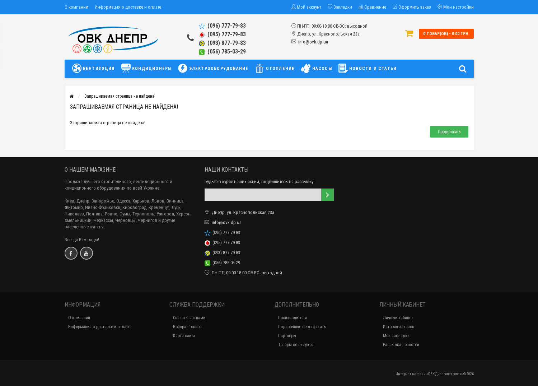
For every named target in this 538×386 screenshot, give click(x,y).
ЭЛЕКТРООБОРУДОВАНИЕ (213, 68)
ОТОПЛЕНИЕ (275, 68)
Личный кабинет (398, 317)
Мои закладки (396, 335)
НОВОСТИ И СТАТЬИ (367, 68)
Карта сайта (184, 335)
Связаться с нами (189, 317)
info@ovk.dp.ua (313, 42)
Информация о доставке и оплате (128, 7)
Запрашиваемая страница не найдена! (119, 96)
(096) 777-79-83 (222, 25)
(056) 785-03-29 (222, 51)
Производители (292, 317)
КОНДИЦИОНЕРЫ (146, 68)
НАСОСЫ (316, 68)
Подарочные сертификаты (302, 326)
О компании (76, 7)
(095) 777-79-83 (222, 34)
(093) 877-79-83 (222, 42)
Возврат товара (187, 326)
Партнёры (287, 335)
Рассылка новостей (401, 344)
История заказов (398, 326)
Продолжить (449, 131)
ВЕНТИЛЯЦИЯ (95, 68)
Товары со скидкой (296, 344)
